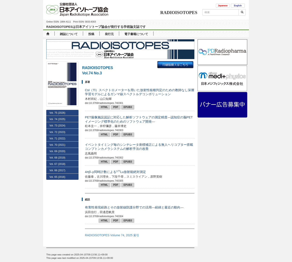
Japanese (223, 5)
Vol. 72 (57, 150)
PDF (115, 107)
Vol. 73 (57, 143)
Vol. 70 (57, 162)
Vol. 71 (57, 156)
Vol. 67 (57, 182)
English (237, 5)
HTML (104, 107)
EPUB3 (128, 107)
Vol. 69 (57, 169)
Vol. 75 (57, 112)
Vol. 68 (57, 175)
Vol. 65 (57, 195)
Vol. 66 (57, 188)
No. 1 (56, 137)
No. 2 (57, 131)
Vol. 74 (57, 119)
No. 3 (57, 125)
